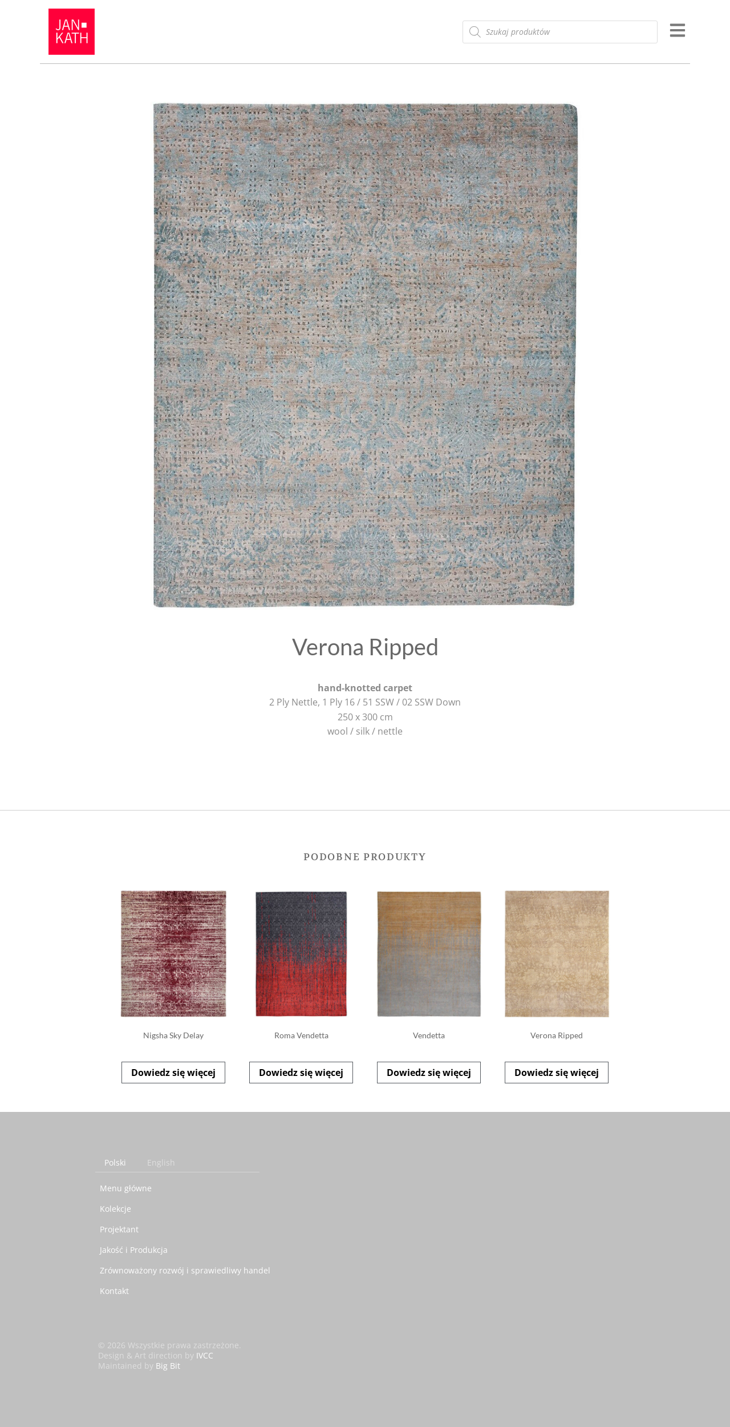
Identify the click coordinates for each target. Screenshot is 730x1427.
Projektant (119, 1229)
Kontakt (114, 1290)
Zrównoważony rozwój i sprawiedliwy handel (185, 1270)
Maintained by (139, 1365)
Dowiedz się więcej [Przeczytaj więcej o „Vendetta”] (429, 1072)
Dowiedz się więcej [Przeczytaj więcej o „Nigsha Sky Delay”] (173, 1072)
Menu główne (126, 1188)
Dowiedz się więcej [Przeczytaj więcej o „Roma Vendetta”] (301, 1072)
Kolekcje (115, 1208)
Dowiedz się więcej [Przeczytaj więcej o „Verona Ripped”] (556, 1072)
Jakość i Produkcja (134, 1249)
